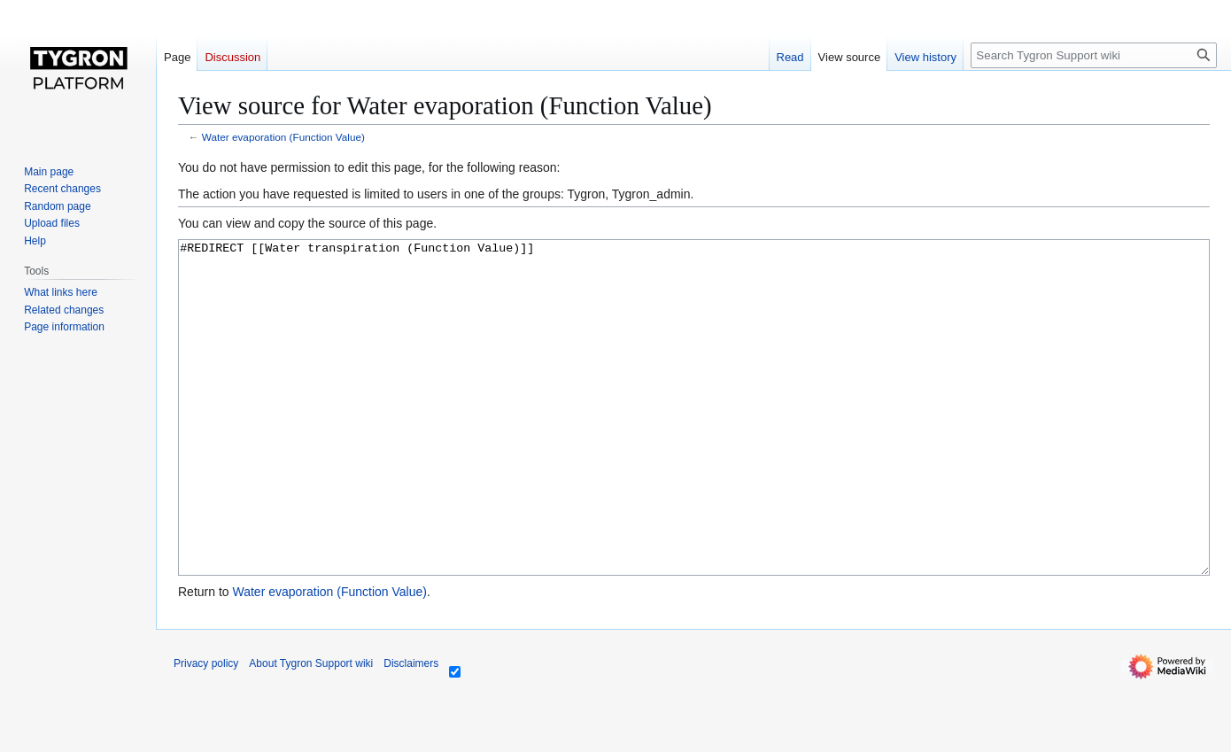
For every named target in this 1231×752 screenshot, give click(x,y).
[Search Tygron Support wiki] (1094, 55)
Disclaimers (410, 730)
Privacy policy (206, 730)
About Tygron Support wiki (311, 730)
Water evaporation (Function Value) (283, 137)
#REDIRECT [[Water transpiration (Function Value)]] (694, 440)
